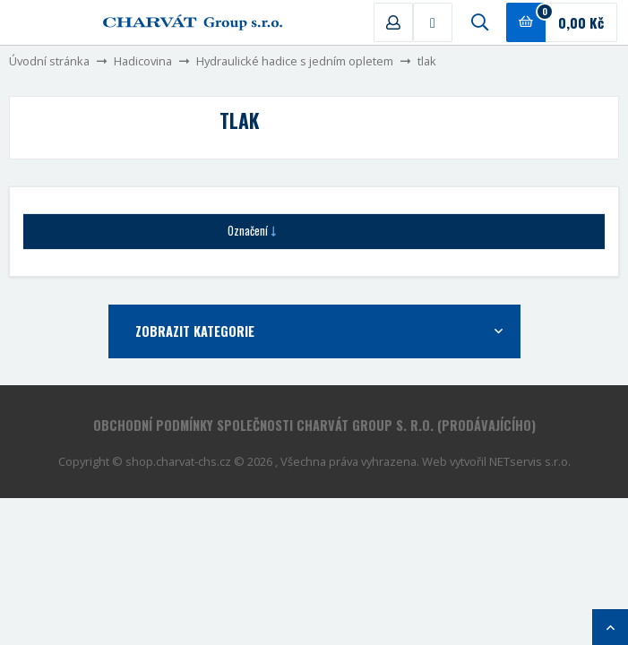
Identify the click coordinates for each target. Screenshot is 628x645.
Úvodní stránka (49, 61)
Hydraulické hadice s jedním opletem (294, 61)
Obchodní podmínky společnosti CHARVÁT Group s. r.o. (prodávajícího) (314, 425)
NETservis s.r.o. (530, 461)
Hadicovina (143, 61)
